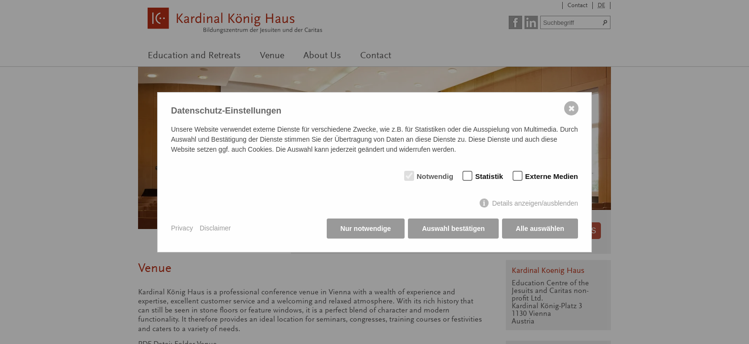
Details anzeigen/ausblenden (535, 203)
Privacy (182, 228)
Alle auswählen (540, 228)
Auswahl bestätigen (453, 228)
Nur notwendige (366, 228)
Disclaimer (215, 228)
